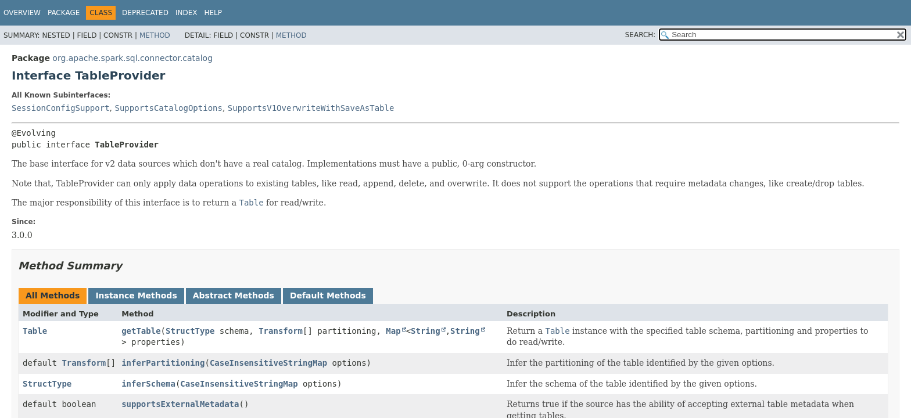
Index (186, 13)
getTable (140, 331)
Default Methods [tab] (328, 295)
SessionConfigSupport (61, 108)
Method (154, 35)
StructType (190, 331)
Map (393, 331)
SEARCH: (640, 35)
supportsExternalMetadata (180, 404)
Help (213, 13)
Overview (22, 13)
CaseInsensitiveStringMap (268, 362)
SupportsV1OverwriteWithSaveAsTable (311, 108)
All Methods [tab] (53, 295)
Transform (281, 331)
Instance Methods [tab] (136, 295)
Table (35, 331)
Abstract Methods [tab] (233, 295)
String (425, 331)
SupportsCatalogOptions (168, 108)
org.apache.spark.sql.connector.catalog (132, 58)
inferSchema (148, 383)
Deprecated (145, 13)
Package (64, 13)
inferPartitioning (163, 362)
